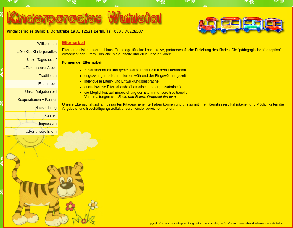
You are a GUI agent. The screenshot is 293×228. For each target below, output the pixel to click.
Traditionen (48, 76)
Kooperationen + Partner (37, 100)
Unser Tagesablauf (42, 60)
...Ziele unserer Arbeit (40, 68)
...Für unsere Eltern (41, 132)
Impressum (48, 124)
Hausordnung (46, 108)
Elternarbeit (47, 84)
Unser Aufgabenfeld (41, 92)
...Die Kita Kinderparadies (36, 52)
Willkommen (47, 44)
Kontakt (50, 116)
